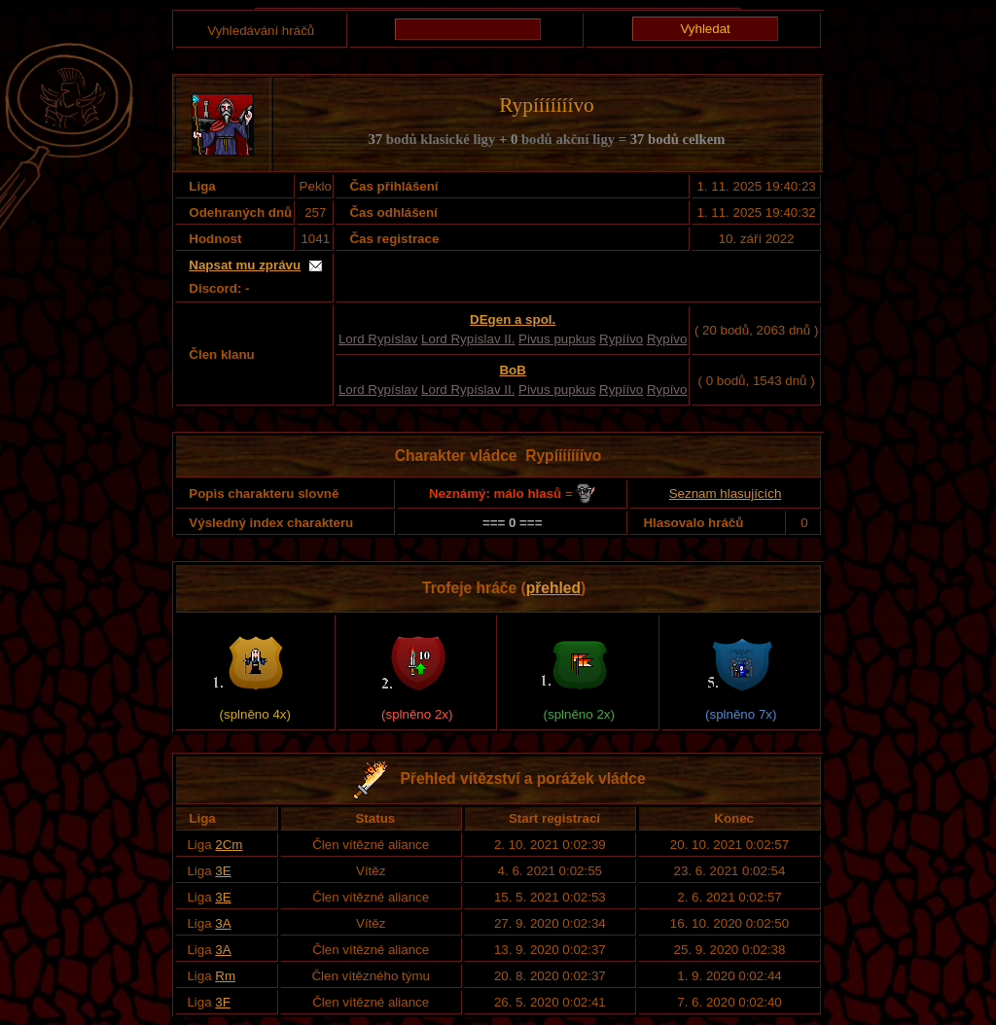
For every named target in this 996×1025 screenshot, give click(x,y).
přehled (553, 588)
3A (223, 923)
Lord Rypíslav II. (468, 339)
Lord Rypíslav (378, 339)
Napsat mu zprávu (245, 265)
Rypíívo (621, 339)
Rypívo (667, 339)
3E (223, 871)
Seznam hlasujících (725, 493)
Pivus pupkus (556, 339)
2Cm (228, 844)
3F (223, 1002)
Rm (225, 976)
